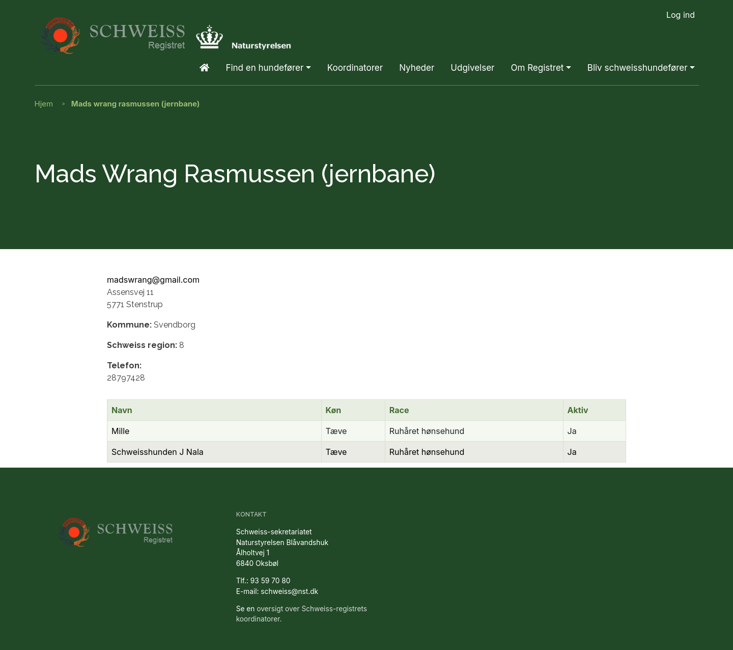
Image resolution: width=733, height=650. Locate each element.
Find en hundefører (264, 68)
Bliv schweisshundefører (637, 68)
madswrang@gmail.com (153, 280)
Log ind (680, 15)
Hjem (44, 104)
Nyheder (416, 68)
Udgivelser (472, 68)
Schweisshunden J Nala (157, 452)
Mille (120, 431)
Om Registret (537, 68)
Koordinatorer (355, 68)
